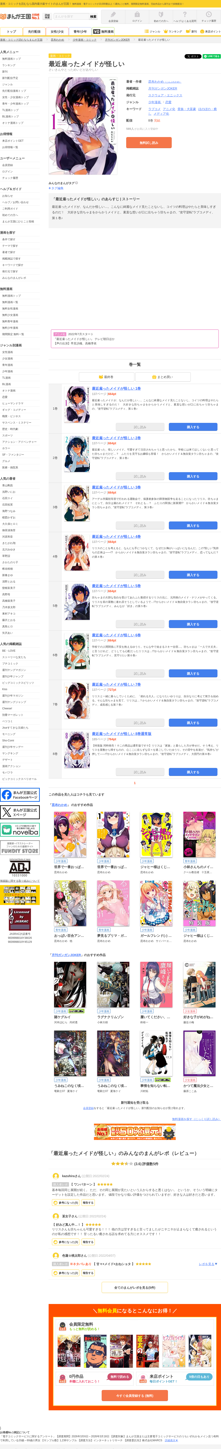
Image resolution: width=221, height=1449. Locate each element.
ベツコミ (7, 721)
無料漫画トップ (11, 58)
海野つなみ (8, 511)
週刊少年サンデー (12, 746)
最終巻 (106, 377)
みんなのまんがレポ (14, 277)
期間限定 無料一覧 (13, 334)
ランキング (172, 31)
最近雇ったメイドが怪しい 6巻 (116, 635)
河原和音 (7, 536)
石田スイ (7, 498)
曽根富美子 (8, 588)
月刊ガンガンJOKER (66, 955)
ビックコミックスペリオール (19, 779)
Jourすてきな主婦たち (15, 727)
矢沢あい (7, 632)
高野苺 (6, 594)
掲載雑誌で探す (11, 258)
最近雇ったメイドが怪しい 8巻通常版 (121, 734)
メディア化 (161, 113)
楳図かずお (8, 517)
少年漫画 (7, 371)
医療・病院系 (10, 467)
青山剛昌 (7, 485)
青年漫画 (7, 365)
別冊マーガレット (12, 714)
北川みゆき (8, 549)
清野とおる (8, 581)
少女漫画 (7, 358)
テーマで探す (10, 245)
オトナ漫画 (8, 390)
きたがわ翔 (8, 543)
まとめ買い (162, 377)
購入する (193, 427)
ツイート (195, 56)
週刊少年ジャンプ (12, 676)
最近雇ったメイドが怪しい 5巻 (116, 586)
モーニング (8, 734)
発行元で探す (10, 271)
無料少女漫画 (10, 315)
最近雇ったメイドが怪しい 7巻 (116, 684)
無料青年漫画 (10, 321)
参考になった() (68, 1202)
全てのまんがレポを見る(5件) (134, 1287)
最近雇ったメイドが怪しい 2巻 (116, 438)
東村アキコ (8, 613)
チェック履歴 (10, 177)
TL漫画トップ (10, 110)
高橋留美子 (8, 600)
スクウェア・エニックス (165, 95)
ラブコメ (154, 109)
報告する (88, 1202)
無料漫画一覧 (10, 302)
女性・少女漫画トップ (15, 97)
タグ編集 (57, 188)
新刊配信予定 (10, 78)
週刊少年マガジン (12, 695)
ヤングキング (10, 753)
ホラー (6, 448)
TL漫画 (6, 377)
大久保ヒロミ (10, 523)
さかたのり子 (10, 562)
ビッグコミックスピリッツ (18, 682)
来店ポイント (210, 31)
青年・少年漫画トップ (15, 103)
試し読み (140, 427)
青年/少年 (80, 31)
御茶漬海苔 (8, 530)
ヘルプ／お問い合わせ (15, 202)
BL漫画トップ (10, 116)
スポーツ (7, 435)
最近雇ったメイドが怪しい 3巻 (116, 487)
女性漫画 (7, 352)
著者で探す (8, 252)
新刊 (191, 31)
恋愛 (5, 397)
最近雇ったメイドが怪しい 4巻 (116, 536)
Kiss (4, 689)
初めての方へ (10, 215)
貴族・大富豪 (186, 109)
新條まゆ (7, 575)
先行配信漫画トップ (14, 90)
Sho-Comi (8, 740)
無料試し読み (149, 143)
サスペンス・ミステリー (16, 422)
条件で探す (8, 239)
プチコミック (10, 663)
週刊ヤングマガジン (14, 670)
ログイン (7, 171)
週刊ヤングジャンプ (14, 702)
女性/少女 (57, 31)
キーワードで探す (12, 265)
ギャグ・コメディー (14, 409)
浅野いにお (8, 491)
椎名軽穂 (7, 568)
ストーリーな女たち (14, 657)
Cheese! (7, 708)
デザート (7, 759)
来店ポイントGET (13, 140)
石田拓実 (7, 504)
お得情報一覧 (10, 147)
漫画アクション (11, 766)
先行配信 (34, 31)
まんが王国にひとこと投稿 (18, 221)
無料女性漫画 (10, 308)
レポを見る (208, 1264)
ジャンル (152, 31)
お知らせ (7, 195)
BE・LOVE (8, 650)
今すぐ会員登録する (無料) (134, 1395)
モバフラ (7, 772)
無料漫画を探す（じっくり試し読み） (196, 1119)
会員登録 (7, 165)
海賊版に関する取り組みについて (20, 880)
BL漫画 (6, 384)
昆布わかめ (164, 81)
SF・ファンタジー (13, 454)
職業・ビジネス (11, 416)
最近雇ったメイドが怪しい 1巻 (116, 388)
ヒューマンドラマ (12, 403)
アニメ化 (169, 109)
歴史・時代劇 (10, 429)
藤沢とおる (8, 620)
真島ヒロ (7, 626)
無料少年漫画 (10, 327)
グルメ (6, 461)
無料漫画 (103, 31)
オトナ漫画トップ (12, 122)
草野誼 (6, 555)
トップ (11, 31)
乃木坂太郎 (8, 607)
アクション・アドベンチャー (19, 441)
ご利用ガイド (10, 208)
